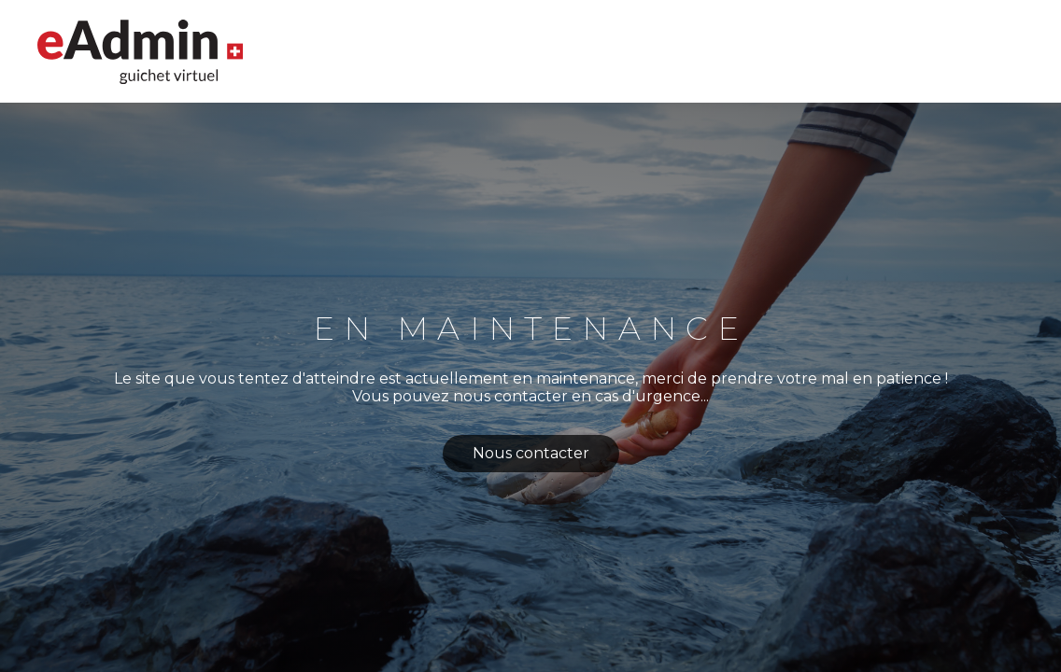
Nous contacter (531, 453)
